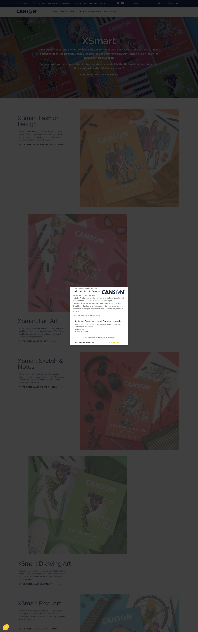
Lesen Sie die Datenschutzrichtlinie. (86, 315)
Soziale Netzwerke (82, 332)
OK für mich (113, 342)
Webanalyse (79, 329)
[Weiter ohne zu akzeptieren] (85, 288)
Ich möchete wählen (84, 342)
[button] (5, 627)
